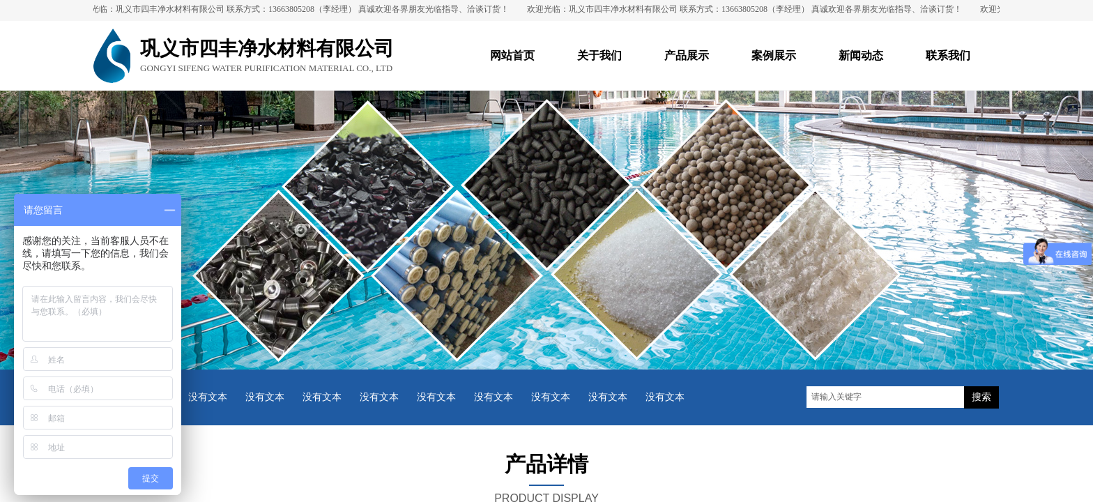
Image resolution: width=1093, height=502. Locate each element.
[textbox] (885, 397)
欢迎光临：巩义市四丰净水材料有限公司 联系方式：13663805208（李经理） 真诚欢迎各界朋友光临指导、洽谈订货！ (294, 9)
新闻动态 (861, 55)
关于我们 (599, 55)
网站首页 (512, 55)
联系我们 (948, 55)
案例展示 (773, 55)
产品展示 (686, 55)
